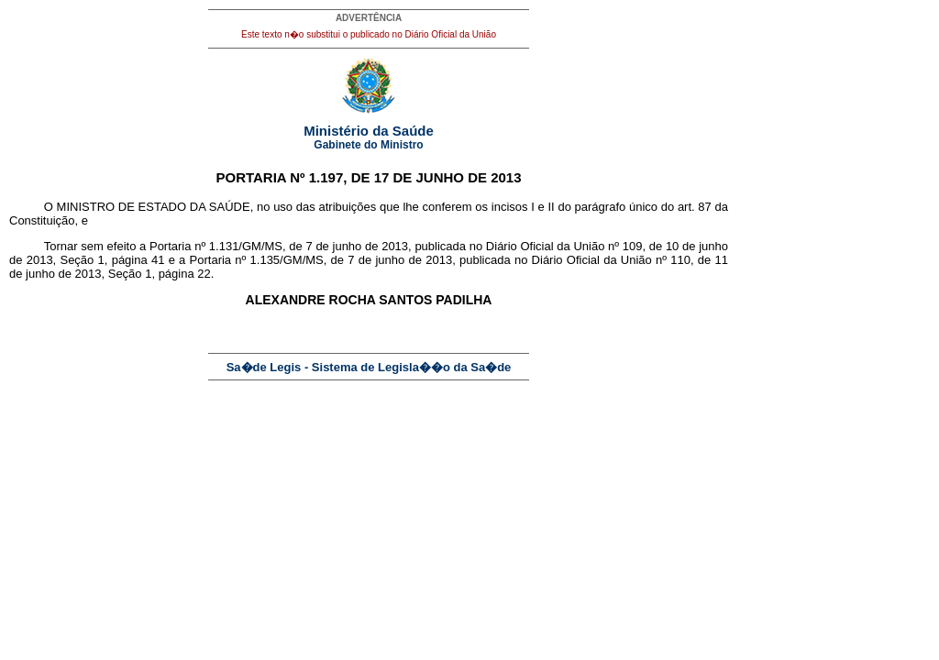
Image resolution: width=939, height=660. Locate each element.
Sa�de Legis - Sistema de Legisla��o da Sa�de (369, 367)
